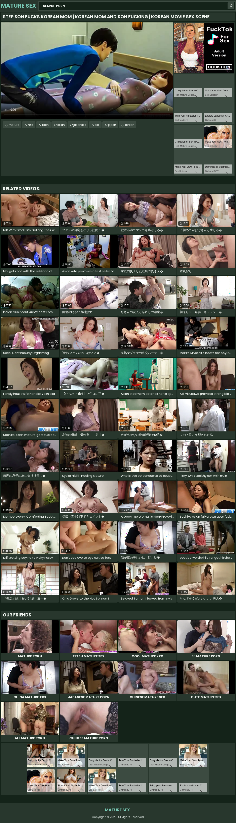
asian (61, 125)
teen (45, 125)
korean (129, 125)
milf (30, 125)
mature (14, 125)
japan (112, 125)
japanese (79, 125)
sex (97, 125)
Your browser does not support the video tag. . (87, 70)
